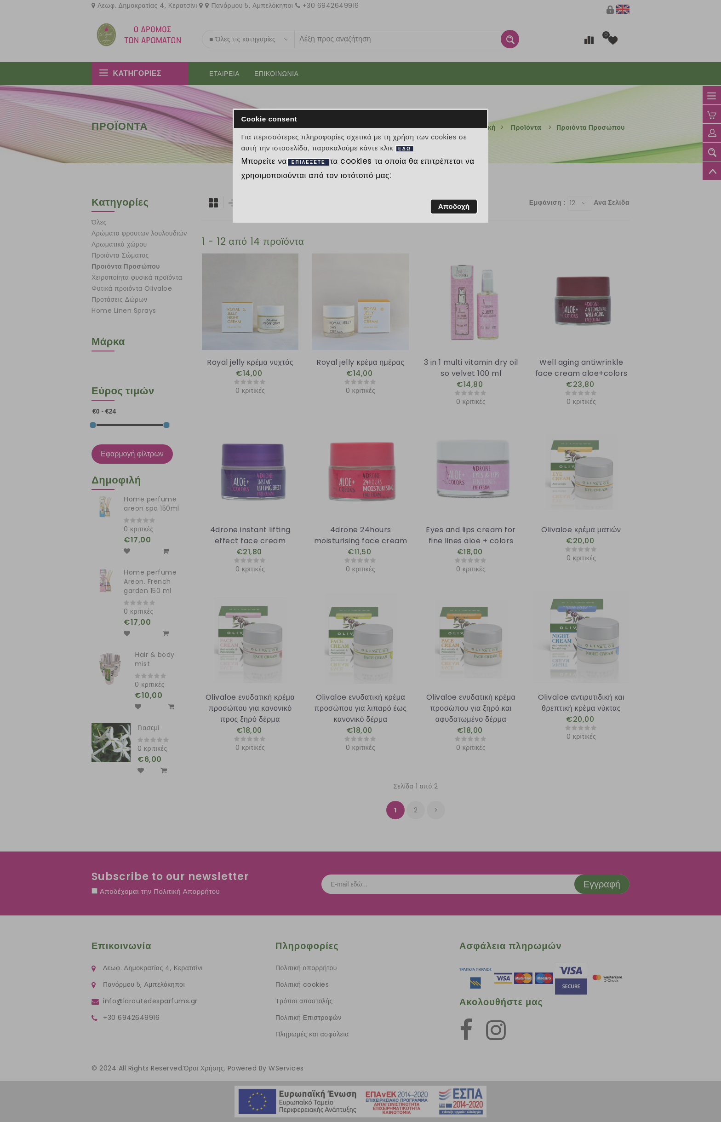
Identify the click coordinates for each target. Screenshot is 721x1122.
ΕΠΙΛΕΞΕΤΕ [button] (308, 162)
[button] (453, 206)
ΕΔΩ (404, 148)
